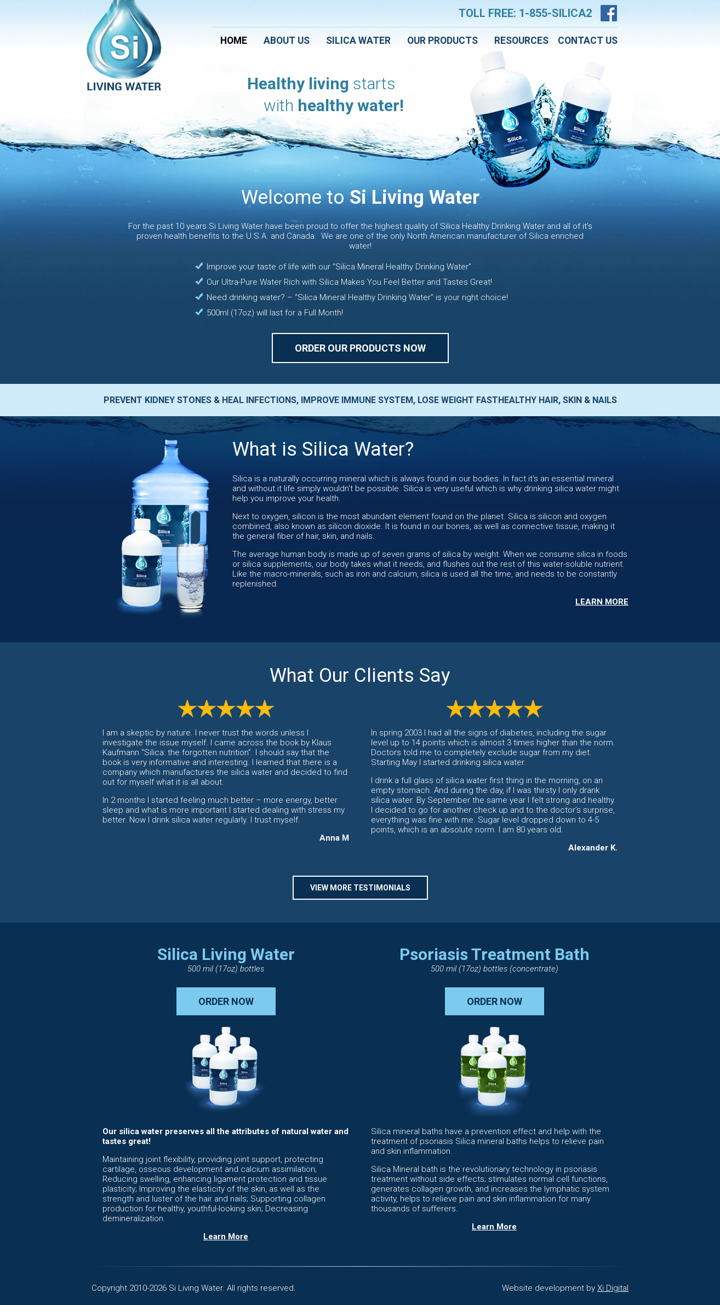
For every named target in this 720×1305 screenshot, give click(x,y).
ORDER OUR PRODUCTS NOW (360, 348)
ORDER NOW (226, 1001)
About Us (287, 40)
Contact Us (588, 40)
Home (233, 40)
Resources (521, 40)
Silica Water (358, 40)
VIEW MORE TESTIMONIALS (360, 887)
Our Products (442, 40)
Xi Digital (612, 1288)
